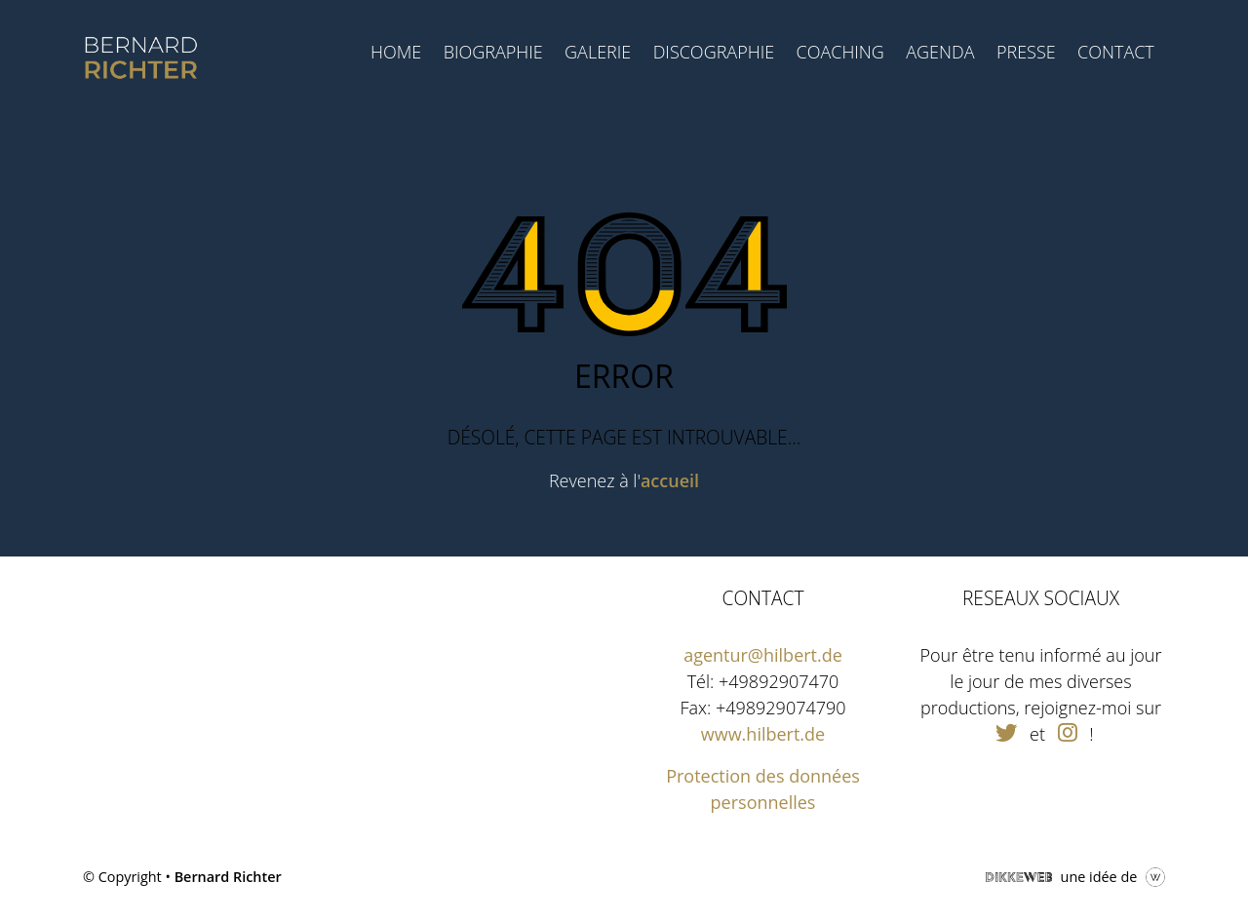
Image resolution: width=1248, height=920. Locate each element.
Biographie (493, 51)
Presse (1026, 51)
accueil (670, 480)
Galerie (598, 51)
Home (395, 51)
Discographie (713, 51)
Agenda (940, 51)
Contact (1115, 51)
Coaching (839, 51)
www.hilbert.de (763, 734)
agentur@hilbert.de (762, 655)
